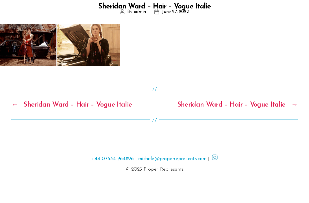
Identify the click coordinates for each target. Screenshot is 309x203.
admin (140, 12)
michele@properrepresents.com (172, 159)
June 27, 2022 (175, 12)
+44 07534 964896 (112, 159)
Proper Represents (163, 169)
